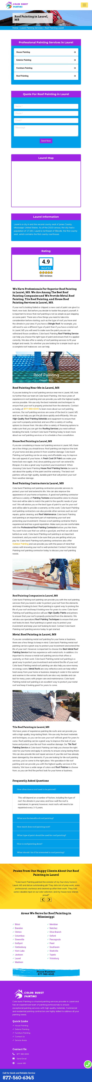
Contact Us (20, 1036)
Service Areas (21, 1040)
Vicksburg (54, 958)
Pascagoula (55, 939)
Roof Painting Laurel (54, 28)
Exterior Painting (22, 1029)
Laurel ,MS (21, 1063)
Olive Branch (55, 932)
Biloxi (17, 924)
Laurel (18, 958)
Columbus (19, 936)
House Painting (21, 1025)
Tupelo (53, 954)
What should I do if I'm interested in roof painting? (40, 852)
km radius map (46, 183)
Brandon (19, 928)
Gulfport (19, 943)
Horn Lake (20, 951)
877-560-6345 (18, 1078)
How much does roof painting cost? (34, 827)
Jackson (19, 954)
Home (15, 28)
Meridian (54, 924)
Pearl (52, 943)
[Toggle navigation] (84, 4)
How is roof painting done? (30, 844)
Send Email (21, 1058)
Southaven (54, 947)
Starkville (54, 951)
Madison (19, 962)
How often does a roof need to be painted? (36, 789)
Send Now (46, 141)
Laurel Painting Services (31, 28)
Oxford (53, 936)
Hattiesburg (20, 947)
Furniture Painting (22, 1033)
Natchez (53, 928)
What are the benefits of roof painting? (35, 818)
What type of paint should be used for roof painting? (41, 835)
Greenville (19, 939)
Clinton (18, 932)
